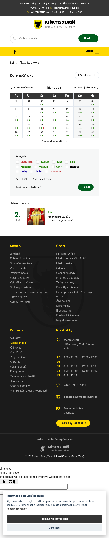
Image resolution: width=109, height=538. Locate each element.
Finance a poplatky (67, 278)
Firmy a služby (19, 297)
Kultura (45, 162)
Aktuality (15, 338)
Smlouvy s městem (21, 287)
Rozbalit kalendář (55, 141)
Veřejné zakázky (20, 278)
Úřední (38, 171)
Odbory (60, 268)
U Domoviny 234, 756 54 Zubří (79, 344)
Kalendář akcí (18, 343)
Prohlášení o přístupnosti (61, 439)
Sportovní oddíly (20, 386)
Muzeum (43, 167)
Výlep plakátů (18, 367)
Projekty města (19, 273)
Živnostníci (63, 301)
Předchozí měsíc (22, 88)
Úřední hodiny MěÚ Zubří (71, 259)
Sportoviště (17, 381)
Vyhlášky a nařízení (21, 282)
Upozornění (27, 162)
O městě (15, 254)
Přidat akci (87, 75)
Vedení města (18, 268)
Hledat (88, 38)
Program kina (18, 357)
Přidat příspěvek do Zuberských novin (75, 294)
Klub (72, 162)
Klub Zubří (16, 352)
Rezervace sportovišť (22, 376)
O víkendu (37, 179)
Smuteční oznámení (22, 263)
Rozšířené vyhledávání (30, 187)
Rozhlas (74, 167)
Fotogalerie (17, 372)
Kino (59, 162)
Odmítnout (54, 527)
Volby (24, 171)
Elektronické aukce (67, 315)
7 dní (48, 179)
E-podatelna (63, 311)
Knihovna (26, 167)
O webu (39, 439)
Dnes (18, 179)
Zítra (26, 179)
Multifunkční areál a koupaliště (28, 391)
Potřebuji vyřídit (65, 254)
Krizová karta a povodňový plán (29, 292)
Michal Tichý (77, 456)
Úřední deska (64, 263)
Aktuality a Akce (29, 62)
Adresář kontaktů (20, 302)
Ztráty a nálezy (65, 282)
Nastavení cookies (17, 508)
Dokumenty (63, 306)
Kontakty (64, 330)
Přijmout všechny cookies (54, 518)
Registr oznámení (66, 320)
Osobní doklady (65, 273)
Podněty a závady (67, 287)
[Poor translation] (12, 482)
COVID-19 (55, 171)
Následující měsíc (86, 88)
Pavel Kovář (62, 456)
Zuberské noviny (20, 259)
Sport (59, 167)
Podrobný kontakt (73, 423)
